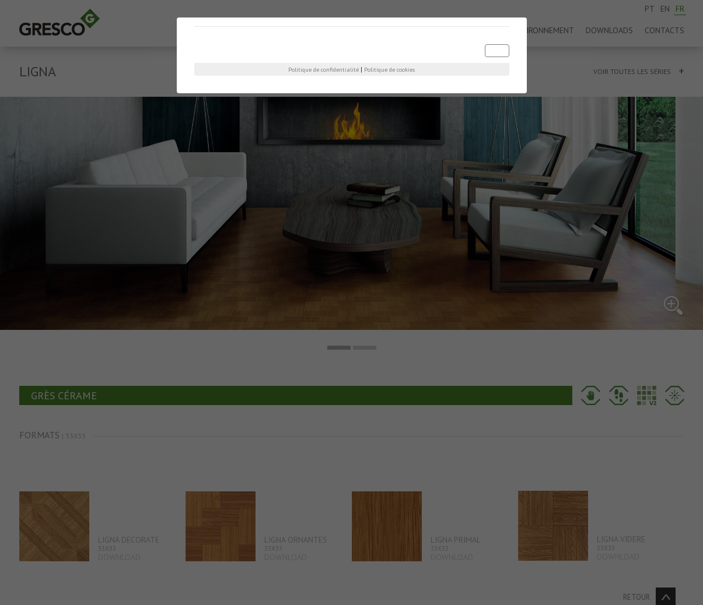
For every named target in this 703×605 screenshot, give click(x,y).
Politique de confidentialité (323, 69)
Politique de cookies (389, 69)
